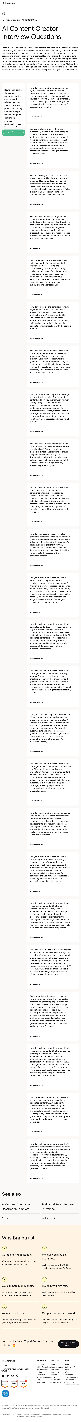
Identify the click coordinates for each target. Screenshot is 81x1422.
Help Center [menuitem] (55, 1380)
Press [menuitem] (67, 1369)
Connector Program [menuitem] (72, 1385)
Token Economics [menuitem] (71, 1377)
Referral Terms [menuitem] (20, 1416)
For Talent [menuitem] (55, 1369)
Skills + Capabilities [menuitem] (44, 1367)
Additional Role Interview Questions (58, 1206)
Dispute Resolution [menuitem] (44, 1377)
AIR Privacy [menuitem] (26, 1414)
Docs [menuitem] (53, 1377)
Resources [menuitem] (55, 1372)
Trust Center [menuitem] (69, 1382)
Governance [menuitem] (69, 1380)
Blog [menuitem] (53, 1364)
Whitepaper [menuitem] (69, 1374)
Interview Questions (11, 20)
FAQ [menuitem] (38, 1380)
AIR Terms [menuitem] (19, 1414)
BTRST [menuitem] (67, 1372)
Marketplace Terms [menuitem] (35, 1414)
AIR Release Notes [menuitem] (58, 1382)
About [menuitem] (67, 1364)
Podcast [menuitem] (54, 1374)
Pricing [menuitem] (39, 1372)
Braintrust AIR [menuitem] (70, 1367)
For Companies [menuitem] (57, 1367)
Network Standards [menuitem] (30, 1416)
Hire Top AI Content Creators (68, 1344)
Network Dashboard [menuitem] (44, 1382)
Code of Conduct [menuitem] (57, 1414)
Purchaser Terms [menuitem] (67, 1414)
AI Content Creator (30, 20)
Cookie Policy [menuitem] (40, 1416)
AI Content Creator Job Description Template (17, 1206)
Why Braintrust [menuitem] (42, 1369)
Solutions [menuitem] (40, 1364)
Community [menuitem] (41, 1374)
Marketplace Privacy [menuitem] (46, 1414)
